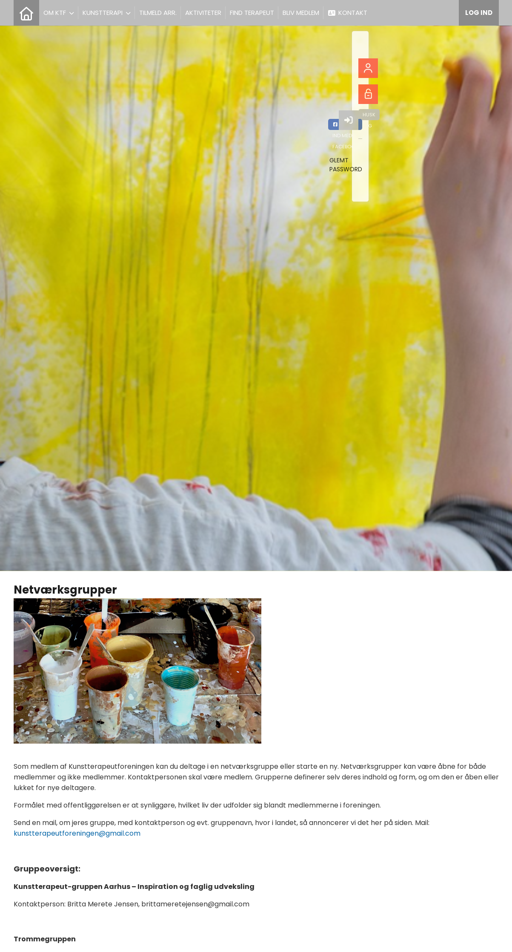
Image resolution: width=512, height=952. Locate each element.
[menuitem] (26, 13)
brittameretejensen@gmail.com (195, 904)
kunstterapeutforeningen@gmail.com (77, 833)
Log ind (478, 12)
